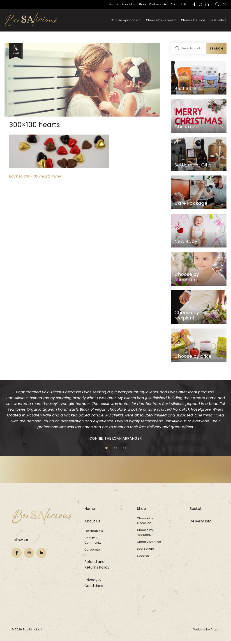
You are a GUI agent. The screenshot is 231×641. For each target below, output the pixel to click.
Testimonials (93, 531)
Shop (142, 4)
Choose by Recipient (161, 20)
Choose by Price (193, 20)
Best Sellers (218, 20)
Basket (195, 508)
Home (113, 4)
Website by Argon (206, 629)
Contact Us (179, 4)
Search (216, 48)
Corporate (92, 549)
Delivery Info (158, 4)
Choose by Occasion (126, 20)
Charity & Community (92, 540)
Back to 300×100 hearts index (35, 176)
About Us (128, 4)
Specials (143, 555)
